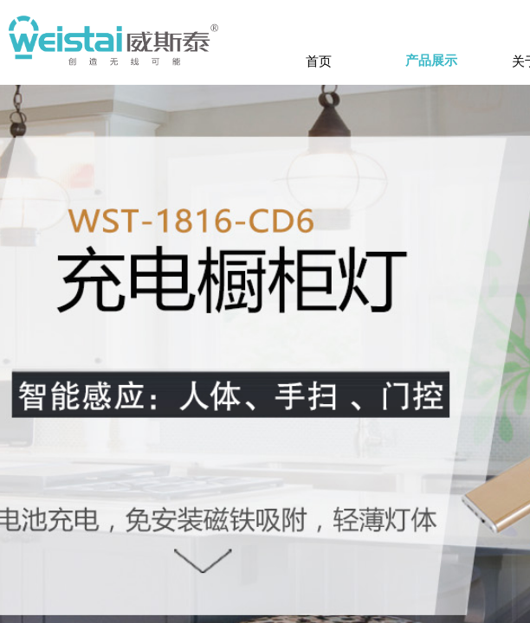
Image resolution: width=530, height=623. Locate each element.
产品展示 (431, 60)
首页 (319, 61)
